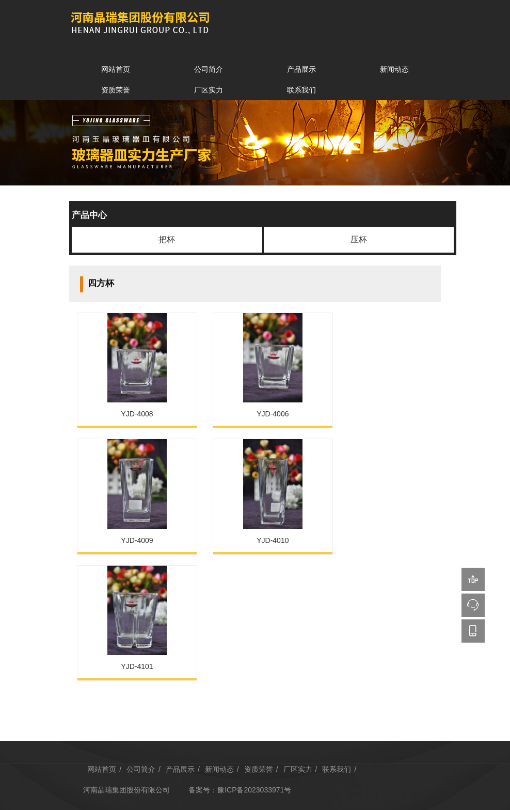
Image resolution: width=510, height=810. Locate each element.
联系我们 (301, 90)
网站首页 (115, 69)
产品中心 (89, 215)
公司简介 (208, 69)
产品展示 (301, 69)
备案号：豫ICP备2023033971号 (241, 646)
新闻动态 (394, 69)
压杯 (358, 239)
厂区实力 (208, 90)
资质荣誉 (115, 90)
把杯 (166, 239)
